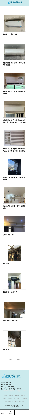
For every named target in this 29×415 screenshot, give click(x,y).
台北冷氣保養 (11, 390)
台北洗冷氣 (15, 391)
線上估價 (16, 398)
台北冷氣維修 (17, 390)
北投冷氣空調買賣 (19, 401)
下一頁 (18, 359)
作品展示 (4, 398)
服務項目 (23, 395)
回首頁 (11, 412)
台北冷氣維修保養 (9, 401)
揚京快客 (13, 405)
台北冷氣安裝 (5, 390)
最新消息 (11, 395)
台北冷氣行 (20, 391)
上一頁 (10, 359)
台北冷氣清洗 (9, 391)
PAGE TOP (3, 412)
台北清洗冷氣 (23, 390)
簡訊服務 (10, 398)
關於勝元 (17, 395)
